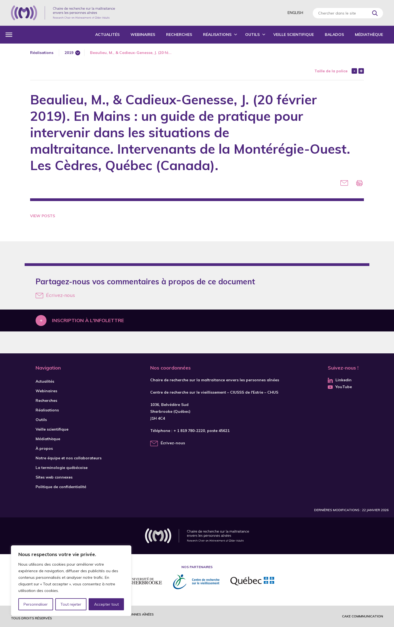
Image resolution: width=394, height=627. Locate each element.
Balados (334, 34)
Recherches (179, 34)
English (295, 12)
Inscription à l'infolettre (88, 320)
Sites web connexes (54, 477)
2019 (69, 52)
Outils (252, 34)
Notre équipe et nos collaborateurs (69, 458)
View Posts (42, 215)
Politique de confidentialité (61, 486)
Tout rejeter (70, 604)
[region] (71, 580)
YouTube (340, 386)
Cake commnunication (362, 616)
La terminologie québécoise (62, 467)
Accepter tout (106, 604)
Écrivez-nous (55, 295)
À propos (44, 448)
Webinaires (143, 34)
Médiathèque (369, 34)
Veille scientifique (293, 34)
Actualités (107, 34)
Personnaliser (36, 604)
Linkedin (340, 379)
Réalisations (217, 34)
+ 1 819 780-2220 (189, 430)
